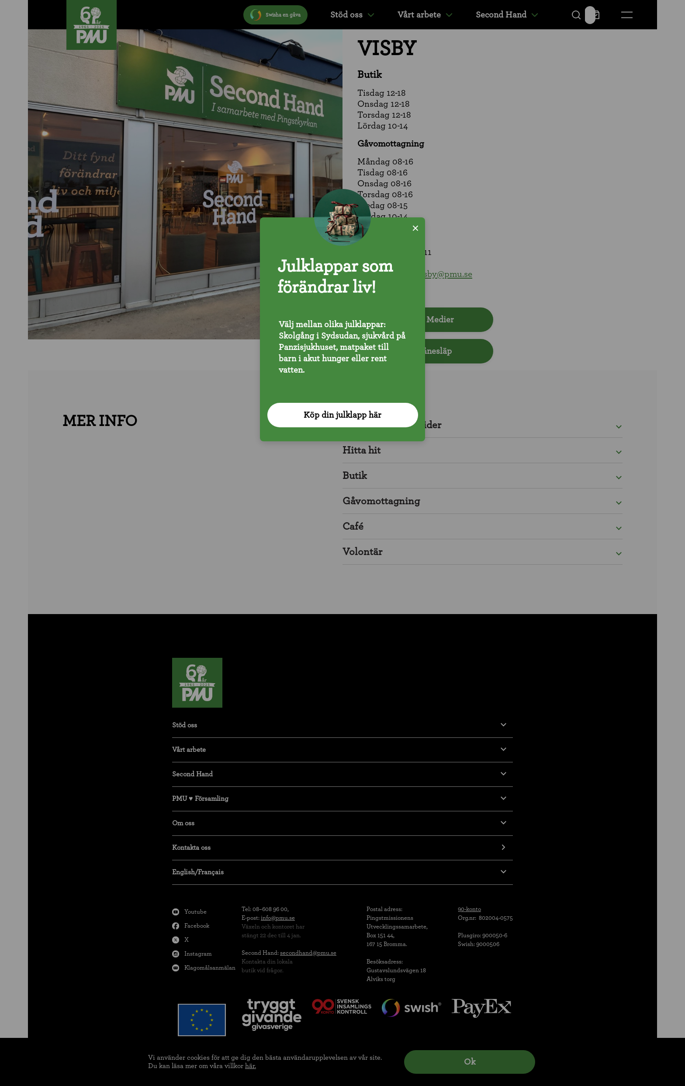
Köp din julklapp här (342, 415)
